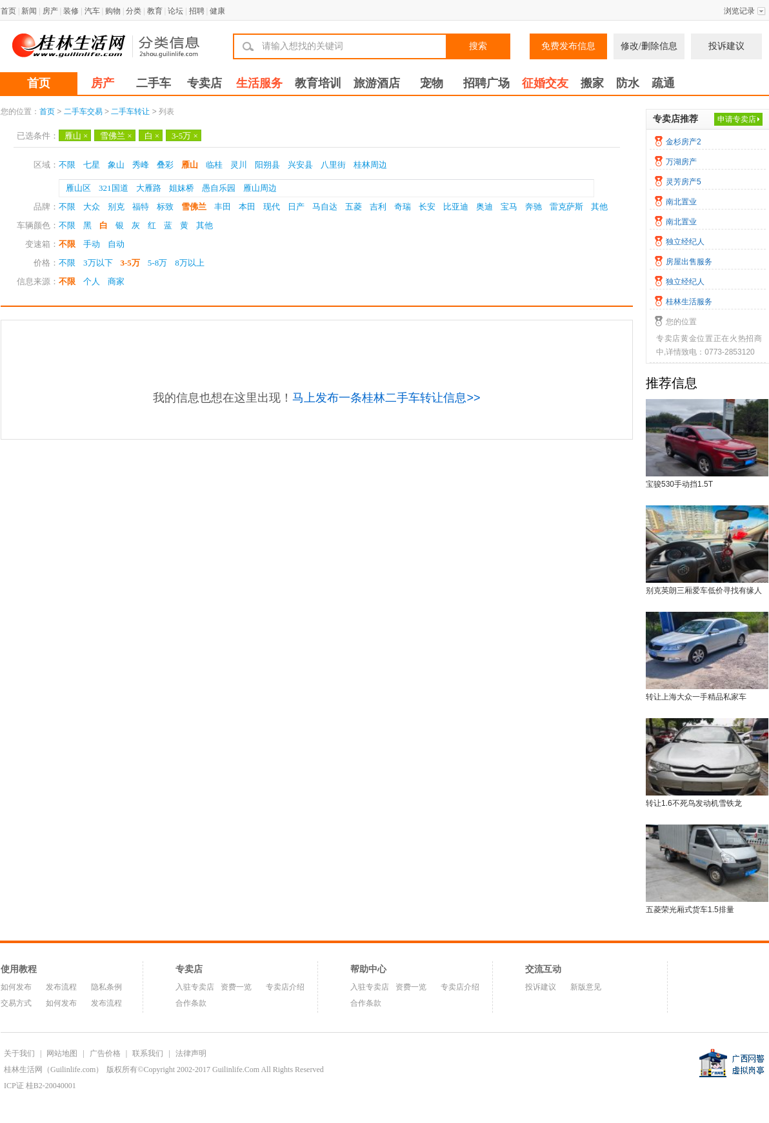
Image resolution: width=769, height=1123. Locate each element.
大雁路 (148, 188)
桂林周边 (370, 165)
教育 (155, 10)
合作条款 (190, 1003)
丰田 (222, 206)
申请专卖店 (736, 119)
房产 (50, 10)
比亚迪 (455, 206)
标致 (165, 206)
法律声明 (190, 1053)
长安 (427, 206)
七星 (91, 165)
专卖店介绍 (285, 986)
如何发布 (16, 986)
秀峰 (140, 165)
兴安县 (300, 165)
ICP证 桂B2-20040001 (40, 1085)
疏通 (663, 83)
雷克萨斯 (566, 206)
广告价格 (105, 1053)
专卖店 (204, 83)
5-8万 (157, 263)
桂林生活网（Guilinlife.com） (53, 1069)
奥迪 (484, 206)
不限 (67, 165)
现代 (271, 206)
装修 (71, 10)
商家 (116, 281)
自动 (116, 244)
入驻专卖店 (194, 986)
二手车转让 (130, 111)
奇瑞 (402, 206)
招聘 (197, 10)
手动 (91, 244)
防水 (627, 83)
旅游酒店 (377, 83)
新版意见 (585, 986)
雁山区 (78, 188)
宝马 (509, 206)
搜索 (478, 46)
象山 (116, 165)
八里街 (333, 165)
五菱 (353, 206)
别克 (116, 206)
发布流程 (61, 986)
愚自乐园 (218, 188)
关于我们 (19, 1053)
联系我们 (147, 1053)
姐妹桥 (181, 188)
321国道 (113, 188)
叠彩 (165, 165)
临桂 (214, 165)
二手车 (153, 83)
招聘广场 (486, 83)
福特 (140, 206)
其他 (599, 206)
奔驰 (533, 206)
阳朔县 (267, 165)
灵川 (238, 165)
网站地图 (61, 1053)
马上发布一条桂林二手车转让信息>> (386, 397)
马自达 (324, 206)
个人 (91, 281)
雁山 (76, 136)
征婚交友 (545, 83)
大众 (91, 206)
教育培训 (318, 83)
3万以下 (98, 263)
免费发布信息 (568, 46)
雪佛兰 (116, 136)
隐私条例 (106, 986)
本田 (247, 206)
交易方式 (16, 1003)
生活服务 (259, 83)
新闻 (29, 10)
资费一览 (236, 986)
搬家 (592, 83)
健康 (217, 10)
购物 (113, 10)
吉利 (378, 206)
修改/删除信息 (649, 46)
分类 (133, 10)
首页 (8, 10)
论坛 (175, 10)
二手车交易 (83, 111)
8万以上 (190, 263)
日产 (296, 206)
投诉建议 (726, 46)
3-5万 (185, 136)
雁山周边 (260, 188)
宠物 (431, 83)
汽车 (92, 10)
